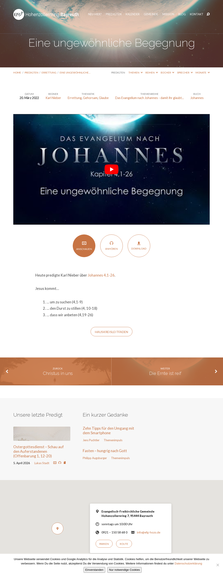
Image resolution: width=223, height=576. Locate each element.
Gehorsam (90, 98)
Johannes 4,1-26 (101, 275)
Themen (135, 72)
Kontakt (196, 12)
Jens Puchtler (91, 440)
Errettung (49, 72)
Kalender (132, 12)
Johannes (197, 98)
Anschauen (84, 245)
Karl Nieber (53, 98)
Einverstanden (94, 569)
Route (124, 543)
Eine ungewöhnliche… (75, 72)
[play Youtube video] (111, 169)
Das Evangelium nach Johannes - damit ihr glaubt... (149, 98)
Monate (203, 72)
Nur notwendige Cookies (124, 569)
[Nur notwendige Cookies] (217, 565)
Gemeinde (150, 12)
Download (139, 245)
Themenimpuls (113, 440)
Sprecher (185, 72)
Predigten (113, 12)
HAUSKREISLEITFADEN (111, 332)
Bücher (167, 72)
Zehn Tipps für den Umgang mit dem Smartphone (108, 430)
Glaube (104, 98)
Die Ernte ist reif (165, 373)
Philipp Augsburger (95, 458)
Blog (181, 12)
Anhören (111, 245)
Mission (167, 12)
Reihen (151, 72)
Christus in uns (58, 373)
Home (17, 72)
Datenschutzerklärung (188, 563)
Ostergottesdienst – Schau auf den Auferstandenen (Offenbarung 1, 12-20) (38, 451)
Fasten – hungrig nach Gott (105, 450)
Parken (104, 543)
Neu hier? (94, 12)
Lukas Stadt (41, 463)
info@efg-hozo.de (148, 532)
